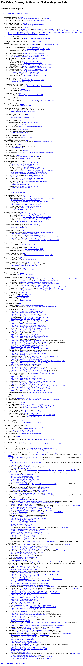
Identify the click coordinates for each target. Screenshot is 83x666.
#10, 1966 (21, 594)
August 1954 (25, 319)
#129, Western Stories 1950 (24, 265)
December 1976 (39, 232)
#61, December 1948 (26, 516)
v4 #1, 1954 (22, 582)
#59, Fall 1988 (22, 602)
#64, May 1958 (26, 547)
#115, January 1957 (29, 616)
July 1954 (36, 317)
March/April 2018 (39, 405)
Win (32, 499)
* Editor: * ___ (10, 191)
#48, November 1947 (26, 638)
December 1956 (25, 510)
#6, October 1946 (24, 580)
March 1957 (24, 376)
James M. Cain (59, 444)
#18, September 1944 (51, 622)
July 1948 (25, 72)
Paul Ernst (25, 410)
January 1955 (41, 381)
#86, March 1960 (27, 359)
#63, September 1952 (29, 336)
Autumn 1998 (38, 29)
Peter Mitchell (34, 44)
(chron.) (21, 17)
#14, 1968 (21, 344)
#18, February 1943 (25, 605)
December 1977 (44, 240)
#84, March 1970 (31, 95)
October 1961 (28, 294)
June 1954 (20, 184)
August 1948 (32, 178)
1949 (23, 111)
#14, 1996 (29, 18)
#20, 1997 (40, 20)
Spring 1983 (37, 450)
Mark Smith (54, 450)
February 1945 (23, 52)
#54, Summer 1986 (23, 537)
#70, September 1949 (26, 340)
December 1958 (19, 523)
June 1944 (32, 206)
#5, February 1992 (49, 44)
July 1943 (36, 58)
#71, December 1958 (28, 591)
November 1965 (30, 126)
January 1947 (33, 60)
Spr (19, 499)
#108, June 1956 (28, 314)
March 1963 (43, 607)
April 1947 (30, 61)
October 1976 (34, 220)
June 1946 (22, 488)
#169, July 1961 (28, 325)
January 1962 (20, 187)
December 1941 (26, 176)
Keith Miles (65, 30)
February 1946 (22, 628)
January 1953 (33, 80)
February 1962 (26, 197)
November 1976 (44, 236)
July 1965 (37, 372)
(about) (41, 41)
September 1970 (25, 535)
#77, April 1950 (41, 596)
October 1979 (24, 566)
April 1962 (23, 297)
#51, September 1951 (29, 362)
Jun (25, 156)
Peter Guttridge (39, 30)
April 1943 (22, 430)
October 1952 (23, 639)
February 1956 (23, 477)
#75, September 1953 (29, 348)
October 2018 (41, 285)
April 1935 (30, 259)
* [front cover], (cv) (13, 90)
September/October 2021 (50, 286)
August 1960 (23, 296)
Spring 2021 (20, 132)
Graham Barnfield (33, 101)
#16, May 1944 (32, 501)
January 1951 (28, 207)
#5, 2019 (32, 404)
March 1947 (34, 75)
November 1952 (34, 24)
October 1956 (26, 509)
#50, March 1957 (27, 378)
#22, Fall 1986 (23, 238)
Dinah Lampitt (25, 29)
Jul (61, 470)
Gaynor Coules (30, 30)
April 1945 (31, 66)
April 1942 (22, 513)
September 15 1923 (22, 117)
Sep (67, 470)
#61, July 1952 (28, 597)
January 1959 (25, 533)
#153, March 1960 (29, 358)
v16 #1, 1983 (40, 444)
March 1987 (30, 221)
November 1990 (26, 642)
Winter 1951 (25, 493)
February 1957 (27, 479)
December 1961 (39, 198)
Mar (38, 156)
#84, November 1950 (49, 386)
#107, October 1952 (35, 389)
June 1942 (34, 428)
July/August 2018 (48, 280)
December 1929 (36, 250)
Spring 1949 (19, 560)
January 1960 (44, 356)
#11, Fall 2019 (27, 90)
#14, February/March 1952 (41, 586)
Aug (32, 156)
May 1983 (44, 484)
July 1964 (41, 392)
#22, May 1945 (25, 572)
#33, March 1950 (28, 342)
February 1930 (34, 249)
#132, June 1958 (28, 549)
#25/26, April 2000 (32, 422)
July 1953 (25, 347)
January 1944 (36, 55)
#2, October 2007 (19, 227)
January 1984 (37, 38)
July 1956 (25, 418)
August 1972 (24, 554)
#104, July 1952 (25, 334)
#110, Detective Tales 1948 (24, 164)
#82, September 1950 (37, 495)
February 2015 (49, 288)
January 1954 (26, 364)
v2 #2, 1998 (34, 398)
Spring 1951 (20, 504)
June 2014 (34, 407)
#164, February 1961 (29, 330)
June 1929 (30, 244)
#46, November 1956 (28, 614)
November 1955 (24, 507)
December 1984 (31, 305)
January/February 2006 (36, 152)
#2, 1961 (20, 577)
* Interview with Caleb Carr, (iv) (17, 399)
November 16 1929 (39, 86)
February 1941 (31, 167)
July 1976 (32, 235)
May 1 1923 (25, 116)
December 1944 (35, 69)
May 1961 (23, 323)
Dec (75, 470)
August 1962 (27, 299)
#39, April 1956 (26, 312)
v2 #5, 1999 (47, 101)
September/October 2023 (60, 279)
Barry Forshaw (21, 398)
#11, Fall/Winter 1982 (25, 204)
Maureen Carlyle (52, 29)
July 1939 (34, 427)
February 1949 (43, 141)
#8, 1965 (20, 465)
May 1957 (23, 482)
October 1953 (24, 521)
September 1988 (37, 217)
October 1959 (21, 180)
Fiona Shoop (73, 30)
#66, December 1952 (29, 390)
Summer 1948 (25, 540)
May (56, 470)
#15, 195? (31, 122)
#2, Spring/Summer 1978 (26, 233)
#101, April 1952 (41, 541)
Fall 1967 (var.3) (26, 203)
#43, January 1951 (29, 387)
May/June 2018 (48, 290)
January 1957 (23, 529)
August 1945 (38, 49)
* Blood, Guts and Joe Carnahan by (18, 101)
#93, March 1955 (28, 384)
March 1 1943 (31, 413)
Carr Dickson (37, 453)
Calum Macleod (57, 30)
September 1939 (32, 433)
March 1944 (34, 53)
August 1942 (25, 183)
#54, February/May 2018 (39, 399)
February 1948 (34, 70)
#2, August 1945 (23, 635)
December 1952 (23, 474)
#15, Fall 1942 (24, 557)
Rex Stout (46, 18)
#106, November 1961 (28, 326)
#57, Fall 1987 (31, 215)
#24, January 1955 (27, 382)
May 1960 (18, 618)
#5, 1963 (20, 526)
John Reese (27, 262)
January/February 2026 (36, 282)
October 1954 (21, 209)
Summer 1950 (25, 569)
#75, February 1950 (26, 462)
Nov (37, 316)
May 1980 (42, 448)
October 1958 (19, 530)
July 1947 (25, 166)
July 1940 (37, 64)
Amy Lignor (29, 439)
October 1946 (33, 63)
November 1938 (25, 431)
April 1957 (24, 481)
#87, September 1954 (29, 320)
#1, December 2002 (24, 270)
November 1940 (35, 181)
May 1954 (23, 583)
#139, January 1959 (29, 593)
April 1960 (25, 105)
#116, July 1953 (33, 345)
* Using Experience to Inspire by (17, 439)
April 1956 (33, 311)
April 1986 (32, 213)
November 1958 (23, 585)
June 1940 (33, 162)
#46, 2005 (26, 137)
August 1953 (25, 337)
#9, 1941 (17, 147)
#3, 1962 (20, 621)
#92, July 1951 (51, 361)
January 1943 (29, 173)
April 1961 (25, 300)
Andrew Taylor (19, 32)
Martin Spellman (32, 34)
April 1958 (23, 546)
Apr (53, 470)
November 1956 (25, 613)
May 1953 (22, 81)
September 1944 (34, 50)
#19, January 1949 (29, 575)
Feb (50, 470)
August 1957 (24, 658)
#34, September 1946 (45, 561)
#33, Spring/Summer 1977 (25, 641)
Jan (37, 470)
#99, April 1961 (26, 331)
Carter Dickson (47, 453)
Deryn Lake (62, 29)
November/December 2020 (44, 283)
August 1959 (22, 490)
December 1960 (36, 328)
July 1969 (42, 373)
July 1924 (39, 255)
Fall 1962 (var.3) (26, 200)
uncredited (56, 399)
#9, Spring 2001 (32, 32)
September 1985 (37, 218)
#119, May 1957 (28, 379)
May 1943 (31, 412)
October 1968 (24, 457)
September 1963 (28, 610)
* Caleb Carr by (12, 398)
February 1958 (23, 552)
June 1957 (25, 656)
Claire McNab (34, 41)
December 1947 (38, 67)
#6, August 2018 (25, 274)
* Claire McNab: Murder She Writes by (19, 44)
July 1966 (34, 201)
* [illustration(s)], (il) (14, 156)
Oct (21, 316)
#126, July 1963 (26, 608)
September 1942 (37, 170)
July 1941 (34, 175)
